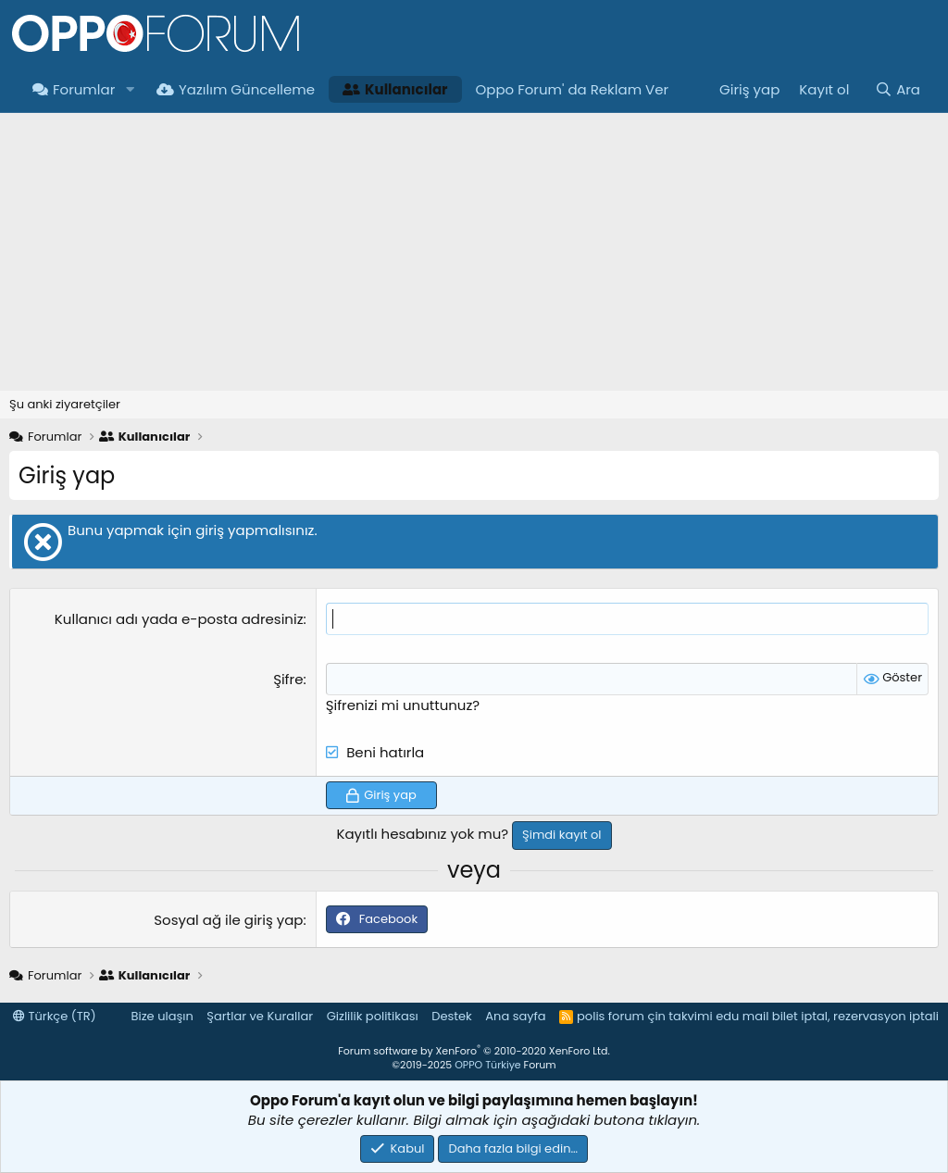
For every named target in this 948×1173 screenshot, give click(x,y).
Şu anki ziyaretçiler (64, 404)
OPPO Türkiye (487, 1064)
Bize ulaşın (162, 1016)
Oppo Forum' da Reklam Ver (572, 89)
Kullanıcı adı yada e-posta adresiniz (179, 619)
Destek (451, 1016)
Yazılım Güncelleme (235, 89)
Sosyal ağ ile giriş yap (228, 920)
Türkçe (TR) (54, 1016)
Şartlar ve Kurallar (259, 1016)
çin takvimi (679, 1016)
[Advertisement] (474, 251)
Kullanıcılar (395, 89)
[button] (130, 89)
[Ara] (897, 89)
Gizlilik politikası (372, 1016)
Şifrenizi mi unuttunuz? (403, 705)
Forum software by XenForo (473, 1050)
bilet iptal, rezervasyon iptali (855, 1016)
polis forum (610, 1016)
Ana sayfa (515, 1016)
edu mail (742, 1016)
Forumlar (73, 89)
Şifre (288, 679)
